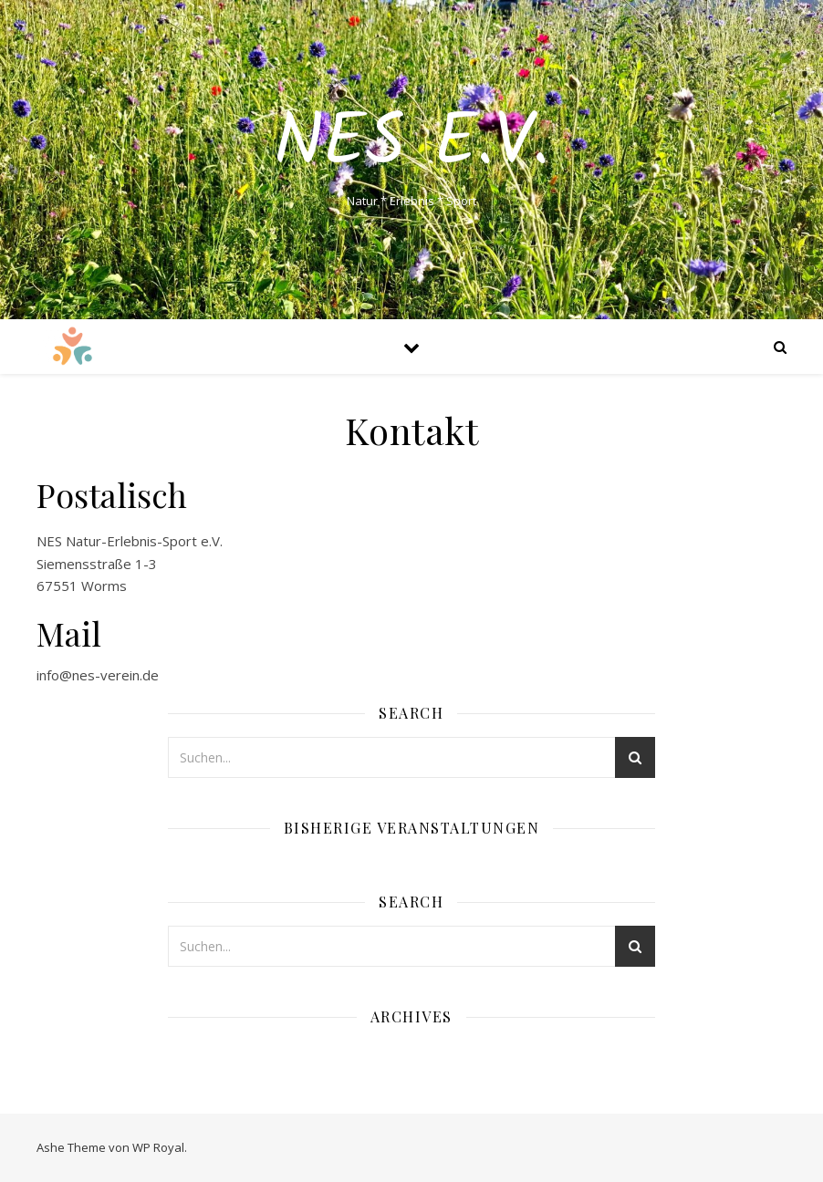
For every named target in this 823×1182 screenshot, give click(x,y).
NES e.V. (411, 144)
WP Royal (158, 1147)
